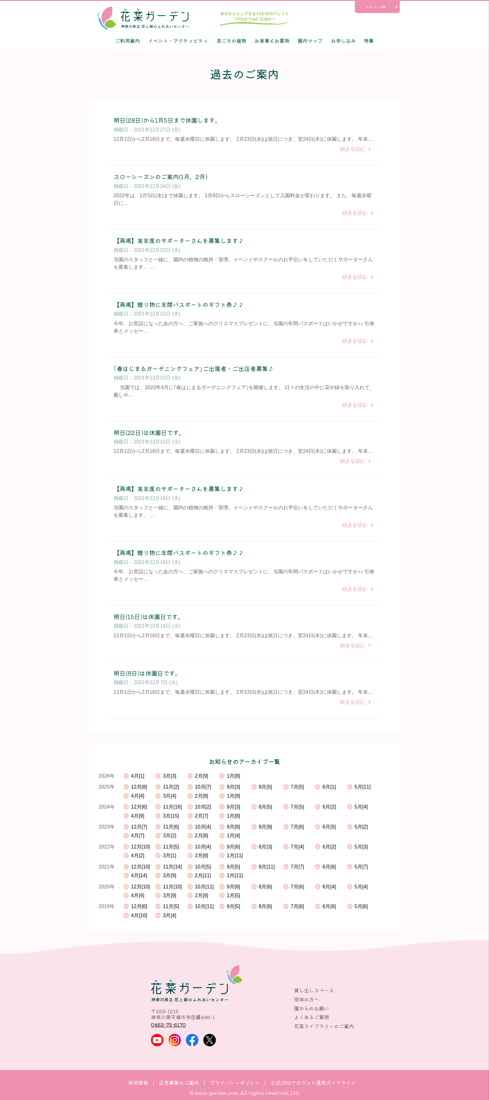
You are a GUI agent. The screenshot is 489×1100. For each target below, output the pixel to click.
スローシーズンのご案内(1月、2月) (160, 176)
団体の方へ (306, 999)
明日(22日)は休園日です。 (149, 432)
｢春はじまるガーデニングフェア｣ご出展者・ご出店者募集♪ (194, 368)
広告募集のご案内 (179, 1082)
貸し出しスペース (314, 990)
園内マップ (310, 40)
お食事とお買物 (271, 40)
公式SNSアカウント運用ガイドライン (313, 1082)
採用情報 (138, 1082)
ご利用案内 (127, 40)
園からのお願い (311, 1008)
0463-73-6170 (168, 1024)
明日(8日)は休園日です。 (147, 673)
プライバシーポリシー (235, 1082)
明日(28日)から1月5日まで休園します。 (167, 120)
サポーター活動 (375, 7)
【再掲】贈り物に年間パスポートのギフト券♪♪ (179, 304)
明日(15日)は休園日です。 (149, 616)
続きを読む (352, 149)
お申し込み (343, 40)
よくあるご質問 (311, 1017)
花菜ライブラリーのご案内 (324, 1026)
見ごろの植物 (231, 40)
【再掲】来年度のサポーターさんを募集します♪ (179, 240)
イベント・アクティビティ (178, 40)
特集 (369, 40)
